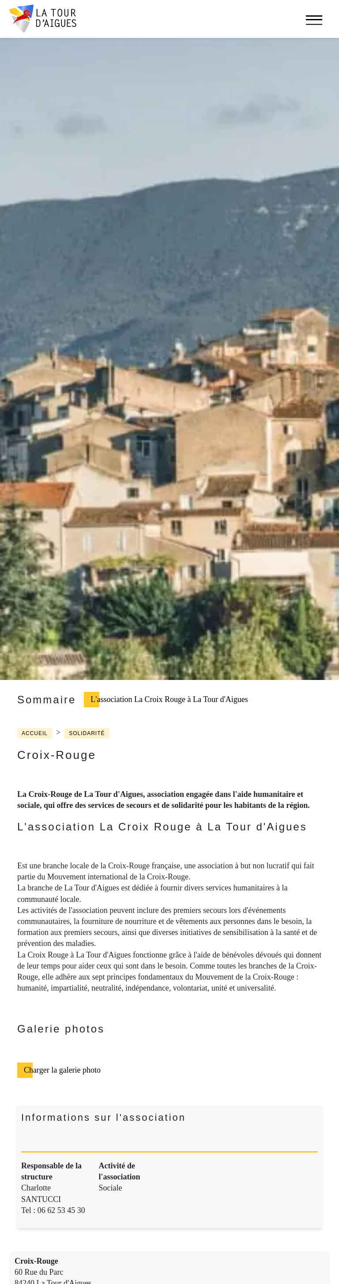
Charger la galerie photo (62, 1070)
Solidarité (87, 733)
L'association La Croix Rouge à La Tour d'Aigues (169, 699)
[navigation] (314, 24)
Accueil (35, 733)
